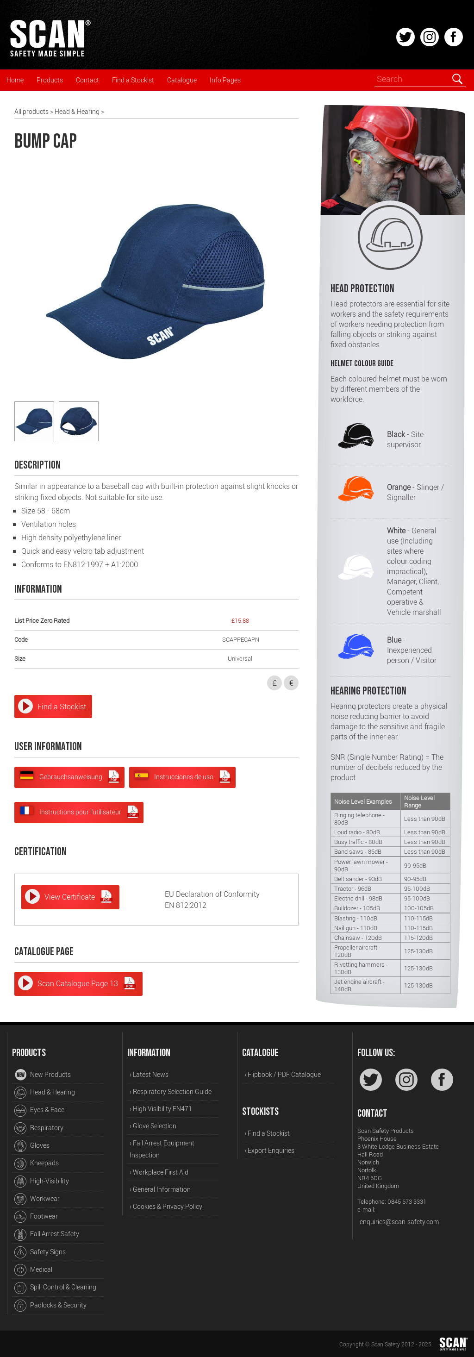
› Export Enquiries (269, 1150)
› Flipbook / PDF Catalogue (282, 1074)
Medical (33, 1270)
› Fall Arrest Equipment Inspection (162, 1148)
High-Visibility (41, 1182)
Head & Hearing (77, 111)
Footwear (36, 1217)
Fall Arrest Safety (46, 1235)
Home (15, 79)
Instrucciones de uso (183, 776)
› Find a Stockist (267, 1133)
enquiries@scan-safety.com (399, 1221)
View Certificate (78, 896)
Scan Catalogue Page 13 (87, 983)
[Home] (50, 55)
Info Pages (225, 79)
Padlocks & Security (50, 1306)
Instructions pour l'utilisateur (80, 812)
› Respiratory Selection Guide (171, 1091)
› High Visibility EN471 (161, 1108)
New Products (42, 1075)
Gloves (32, 1146)
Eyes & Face (39, 1111)
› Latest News (149, 1074)
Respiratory (38, 1128)
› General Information (160, 1189)
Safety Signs (40, 1252)
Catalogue (182, 79)
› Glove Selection (153, 1125)
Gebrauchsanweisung (70, 776)
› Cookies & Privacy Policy (166, 1206)
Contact (87, 79)
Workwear (37, 1199)
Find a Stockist (133, 79)
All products (31, 111)
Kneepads (36, 1164)
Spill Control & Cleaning (55, 1288)
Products (50, 79)
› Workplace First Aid (159, 1172)
